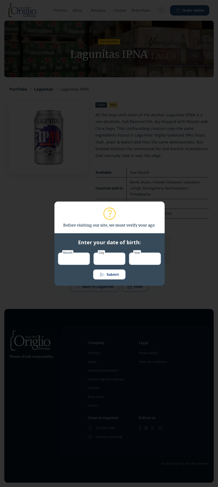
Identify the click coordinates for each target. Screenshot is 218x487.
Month (68, 252)
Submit (109, 274)
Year (137, 252)
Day (101, 252)
